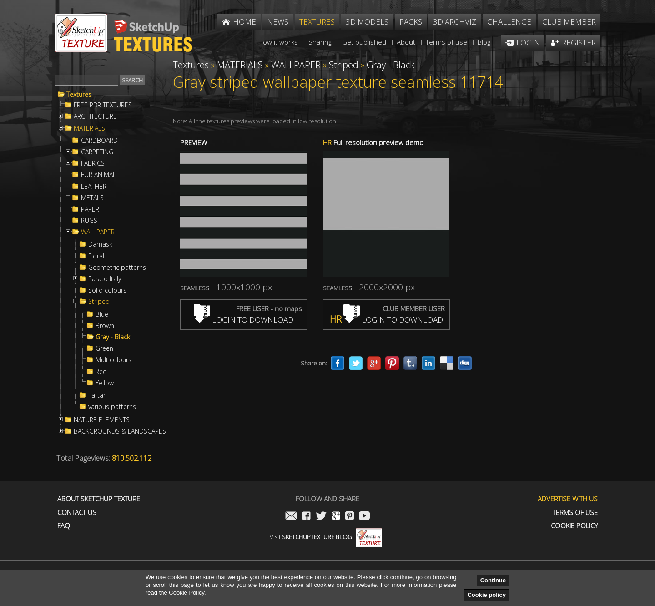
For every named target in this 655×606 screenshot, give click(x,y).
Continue (493, 580)
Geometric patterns (117, 267)
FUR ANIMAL (98, 175)
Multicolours (113, 360)
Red (101, 372)
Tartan (97, 395)
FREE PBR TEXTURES (103, 105)
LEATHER (93, 186)
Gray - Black (113, 337)
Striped (99, 302)
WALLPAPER (98, 232)
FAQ (63, 525)
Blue (102, 314)
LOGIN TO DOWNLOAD (243, 319)
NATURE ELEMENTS (102, 420)
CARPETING (97, 152)
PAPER (90, 209)
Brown (105, 326)
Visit (326, 537)
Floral (96, 256)
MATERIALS (89, 128)
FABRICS (93, 163)
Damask (100, 244)
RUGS (89, 221)
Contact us (76, 512)
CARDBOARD (99, 140)
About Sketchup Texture (98, 499)
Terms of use (575, 512)
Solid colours (107, 290)
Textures (78, 95)
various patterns (112, 407)
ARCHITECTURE (95, 116)
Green (104, 348)
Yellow (105, 383)
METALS (92, 198)
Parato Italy (104, 279)
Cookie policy (486, 594)
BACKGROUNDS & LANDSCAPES (120, 431)
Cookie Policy (574, 525)
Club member (569, 21)
